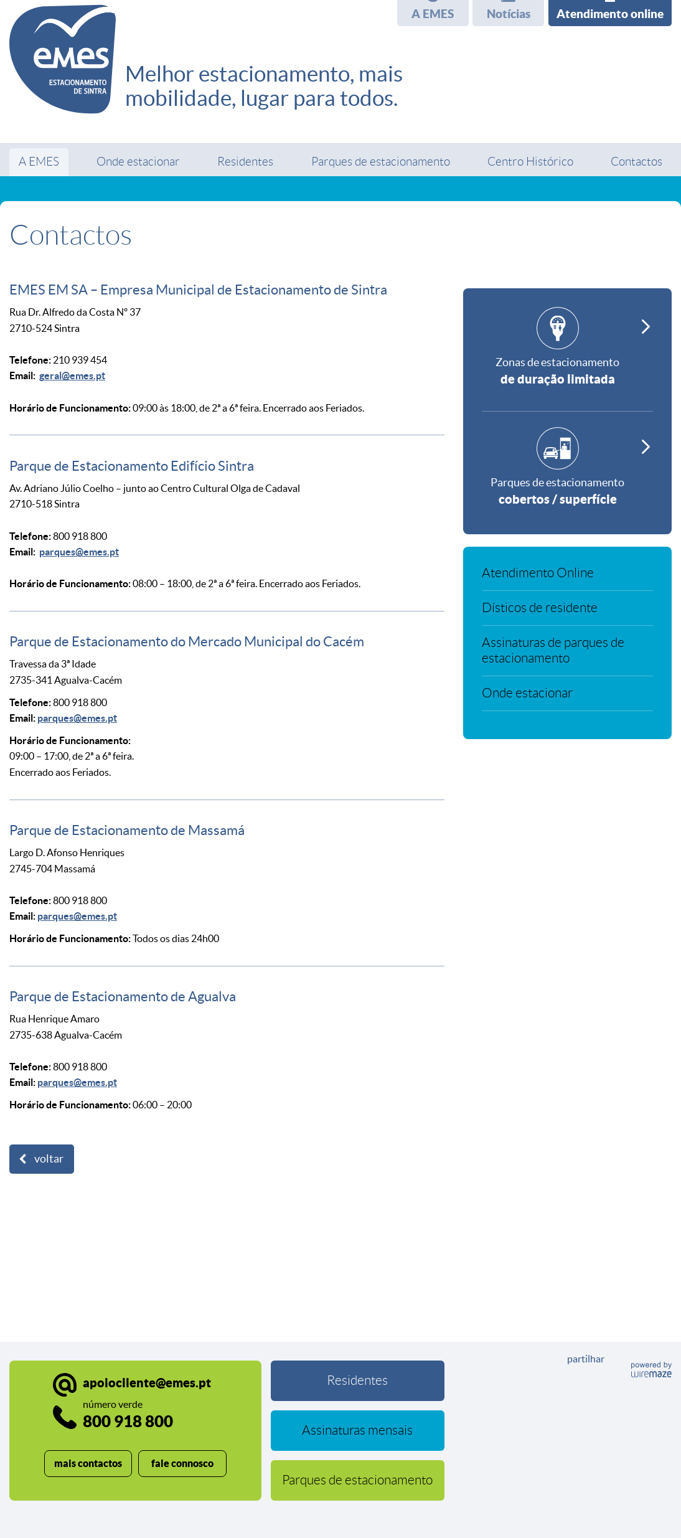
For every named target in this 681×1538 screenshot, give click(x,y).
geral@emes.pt (72, 375)
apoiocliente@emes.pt (147, 1382)
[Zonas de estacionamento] (567, 359)
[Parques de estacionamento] (567, 471)
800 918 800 (128, 1414)
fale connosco (182, 1463)
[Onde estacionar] (567, 698)
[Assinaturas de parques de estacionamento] (567, 655)
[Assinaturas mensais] (358, 1430)
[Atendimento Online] (567, 578)
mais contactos (88, 1463)
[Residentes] (358, 1381)
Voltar (48, 1159)
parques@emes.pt (79, 551)
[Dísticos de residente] (567, 613)
